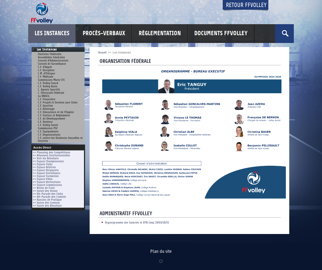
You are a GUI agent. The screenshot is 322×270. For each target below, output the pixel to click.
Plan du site (161, 251)
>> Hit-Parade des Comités (49, 197)
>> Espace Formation (46, 176)
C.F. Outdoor (45, 122)
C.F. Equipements (48, 131)
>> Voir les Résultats (46, 158)
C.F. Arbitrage (46, 109)
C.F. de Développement (51, 118)
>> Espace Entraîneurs (46, 173)
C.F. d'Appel (45, 67)
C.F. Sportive (45, 105)
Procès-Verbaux (104, 33)
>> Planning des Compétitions (51, 152)
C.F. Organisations (49, 134)
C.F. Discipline (46, 70)
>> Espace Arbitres (44, 167)
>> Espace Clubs (43, 164)
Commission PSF (48, 128)
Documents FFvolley (221, 33)
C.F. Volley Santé (48, 125)
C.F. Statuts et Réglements (54, 115)
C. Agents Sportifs (49, 89)
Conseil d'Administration (53, 60)
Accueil (102, 52)
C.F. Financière (46, 99)
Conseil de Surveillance (52, 64)
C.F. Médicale (45, 76)
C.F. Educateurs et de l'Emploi (56, 112)
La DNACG (44, 96)
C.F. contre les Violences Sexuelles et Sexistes (60, 139)
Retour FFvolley (246, 5)
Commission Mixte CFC (51, 80)
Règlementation (160, 33)
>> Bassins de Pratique (47, 199)
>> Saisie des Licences (46, 202)
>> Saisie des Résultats (47, 205)
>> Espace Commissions (47, 185)
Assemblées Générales (51, 57)
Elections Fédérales (49, 54)
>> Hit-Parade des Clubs (48, 194)
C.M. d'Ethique (46, 73)
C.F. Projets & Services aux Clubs (58, 102)
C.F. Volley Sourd (48, 83)
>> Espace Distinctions (47, 182)
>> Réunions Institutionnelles (51, 155)
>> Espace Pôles (43, 179)
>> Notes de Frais (44, 188)
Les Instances (52, 33)
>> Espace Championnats (48, 161)
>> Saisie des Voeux (45, 191)
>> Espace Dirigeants (46, 170)
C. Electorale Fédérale (51, 93)
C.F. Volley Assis (47, 86)
